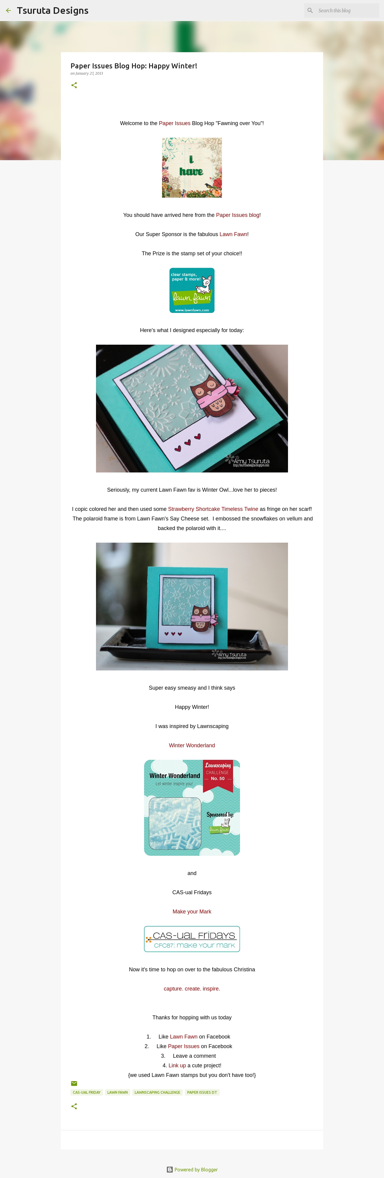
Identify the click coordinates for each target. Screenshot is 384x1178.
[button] (74, 86)
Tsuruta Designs (52, 10)
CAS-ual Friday (86, 1092)
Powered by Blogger (192, 1169)
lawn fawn (117, 1092)
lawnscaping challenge (157, 1092)
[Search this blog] (347, 10)
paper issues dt (202, 1092)
